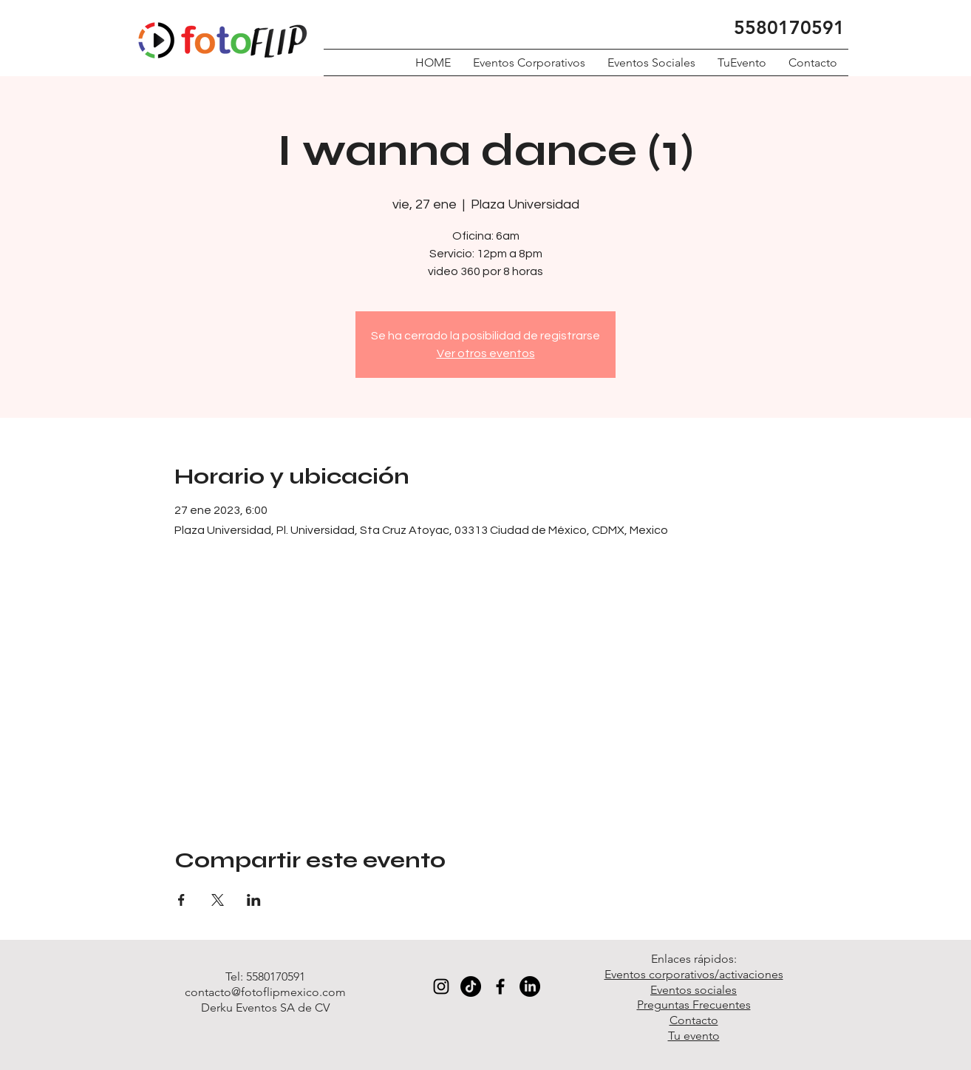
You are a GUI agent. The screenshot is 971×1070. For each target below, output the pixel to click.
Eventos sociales (693, 990)
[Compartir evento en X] (218, 900)
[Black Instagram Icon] (441, 986)
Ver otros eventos (486, 353)
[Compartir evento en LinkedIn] (254, 900)
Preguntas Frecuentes (694, 1005)
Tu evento (694, 1036)
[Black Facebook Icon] (500, 986)
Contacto (694, 1020)
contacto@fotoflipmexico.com (265, 992)
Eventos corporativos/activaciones (693, 974)
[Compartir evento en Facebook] (181, 900)
